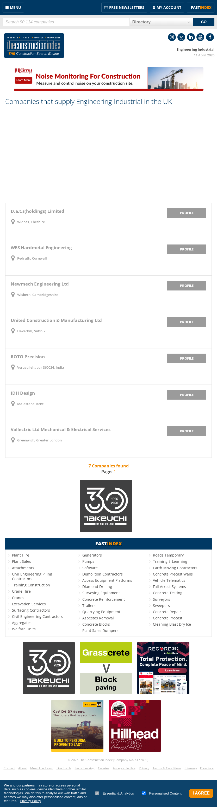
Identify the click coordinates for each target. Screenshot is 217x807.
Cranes (18, 597)
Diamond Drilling (97, 586)
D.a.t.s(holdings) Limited (37, 211)
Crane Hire (21, 591)
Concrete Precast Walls (173, 574)
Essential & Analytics (114, 793)
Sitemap (191, 768)
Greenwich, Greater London (39, 440)
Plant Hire (20, 555)
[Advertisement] (108, 156)
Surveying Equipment (101, 592)
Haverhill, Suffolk (31, 331)
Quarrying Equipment (101, 611)
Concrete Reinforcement (103, 599)
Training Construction (31, 585)
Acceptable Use (124, 768)
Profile (187, 212)
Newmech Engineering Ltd (40, 284)
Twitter (181, 37)
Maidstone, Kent (30, 403)
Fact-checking (85, 768)
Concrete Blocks (96, 624)
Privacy (144, 768)
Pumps (88, 561)
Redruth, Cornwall (32, 258)
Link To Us (64, 768)
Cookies (103, 768)
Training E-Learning (170, 561)
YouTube (200, 37)
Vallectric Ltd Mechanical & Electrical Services (60, 429)
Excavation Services (29, 603)
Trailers (89, 605)
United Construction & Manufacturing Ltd (56, 320)
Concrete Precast (167, 618)
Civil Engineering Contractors (37, 616)
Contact (9, 768)
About (22, 768)
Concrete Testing (167, 592)
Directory (207, 768)
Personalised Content (162, 793)
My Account (169, 7)
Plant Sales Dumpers (100, 630)
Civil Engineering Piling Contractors (32, 576)
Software (90, 567)
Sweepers (161, 605)
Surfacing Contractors (31, 610)
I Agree (201, 793)
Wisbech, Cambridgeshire (37, 294)
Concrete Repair (167, 611)
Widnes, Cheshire (31, 222)
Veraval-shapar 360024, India (40, 367)
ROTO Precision (28, 357)
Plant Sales (21, 561)
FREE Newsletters (126, 7)
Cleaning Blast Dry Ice (172, 624)
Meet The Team (41, 768)
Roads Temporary (168, 555)
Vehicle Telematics (169, 580)
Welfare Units (24, 628)
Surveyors (161, 599)
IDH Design (23, 393)
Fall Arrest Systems (169, 586)
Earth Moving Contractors (175, 567)
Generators (92, 555)
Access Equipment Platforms (107, 580)
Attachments (23, 567)
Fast (201, 7)
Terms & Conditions (167, 768)
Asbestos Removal (98, 618)
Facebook (210, 37)
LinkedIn (191, 37)
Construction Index (34, 45)
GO (204, 22)
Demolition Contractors (102, 574)
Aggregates (22, 622)
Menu (15, 7)
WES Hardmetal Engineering (41, 247)
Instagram (172, 37)
